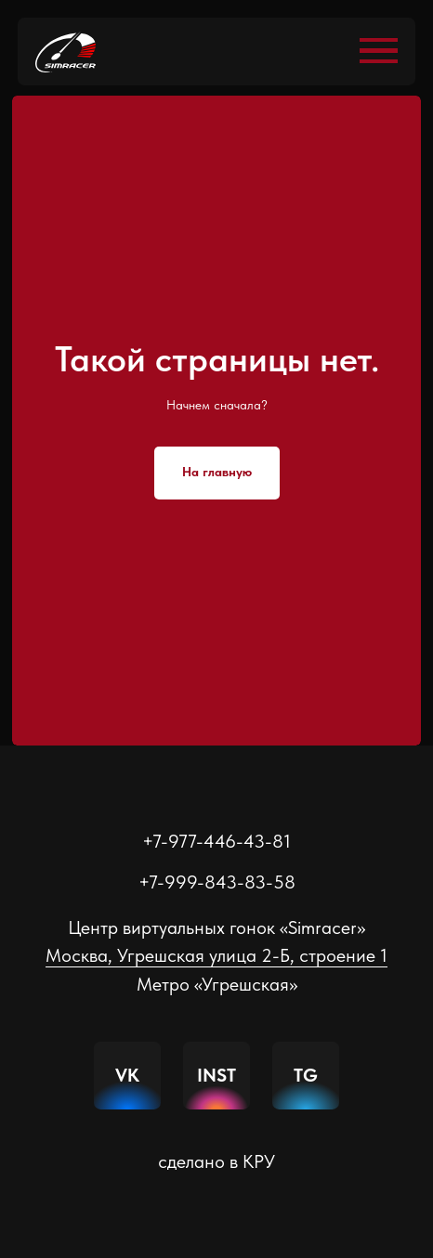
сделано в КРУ (216, 1161)
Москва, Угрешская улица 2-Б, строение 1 (216, 955)
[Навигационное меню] (379, 51)
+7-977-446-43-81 (216, 841)
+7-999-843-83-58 (216, 882)
